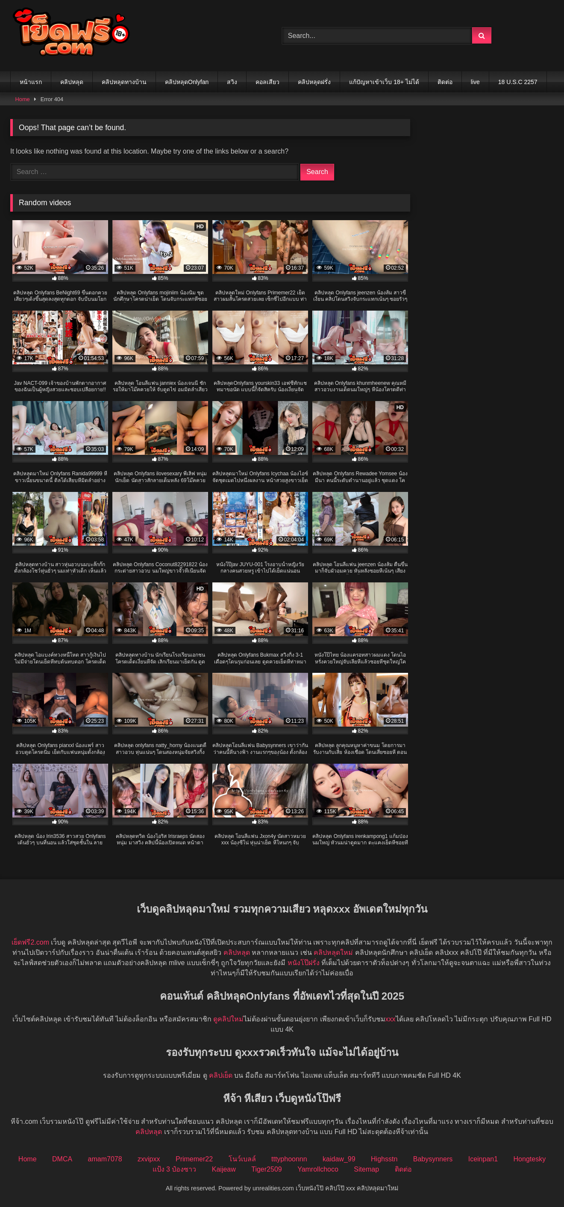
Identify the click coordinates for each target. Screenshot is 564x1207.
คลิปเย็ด (220, 1075)
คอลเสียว (267, 82)
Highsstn (384, 1159)
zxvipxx (149, 1159)
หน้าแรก (31, 82)
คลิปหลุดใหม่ (333, 952)
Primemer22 (194, 1159)
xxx (390, 1019)
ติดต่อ (445, 82)
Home (22, 99)
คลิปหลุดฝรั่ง (314, 82)
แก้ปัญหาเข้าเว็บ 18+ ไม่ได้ (384, 82)
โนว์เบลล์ (242, 1159)
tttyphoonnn (289, 1159)
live (475, 82)
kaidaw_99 (339, 1159)
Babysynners (433, 1159)
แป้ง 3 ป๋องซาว (175, 1169)
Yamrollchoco (317, 1169)
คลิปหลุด (71, 82)
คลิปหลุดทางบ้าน (124, 82)
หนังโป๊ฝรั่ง (304, 962)
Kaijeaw (224, 1169)
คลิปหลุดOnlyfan (187, 82)
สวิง (232, 82)
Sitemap (366, 1169)
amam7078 (105, 1159)
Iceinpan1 (483, 1159)
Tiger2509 (266, 1169)
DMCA (62, 1159)
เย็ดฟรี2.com (30, 942)
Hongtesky (530, 1159)
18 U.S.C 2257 (518, 82)
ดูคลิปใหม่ (228, 1019)
